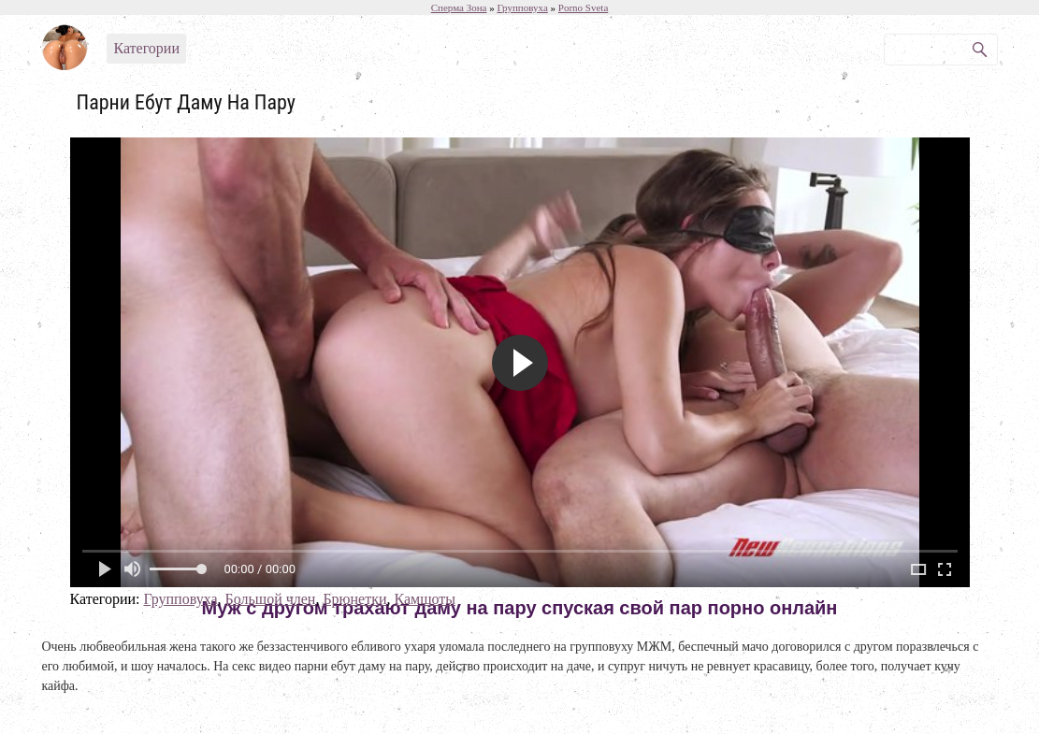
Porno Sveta (583, 7)
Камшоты (425, 599)
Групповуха (180, 599)
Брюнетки (354, 599)
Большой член (270, 599)
